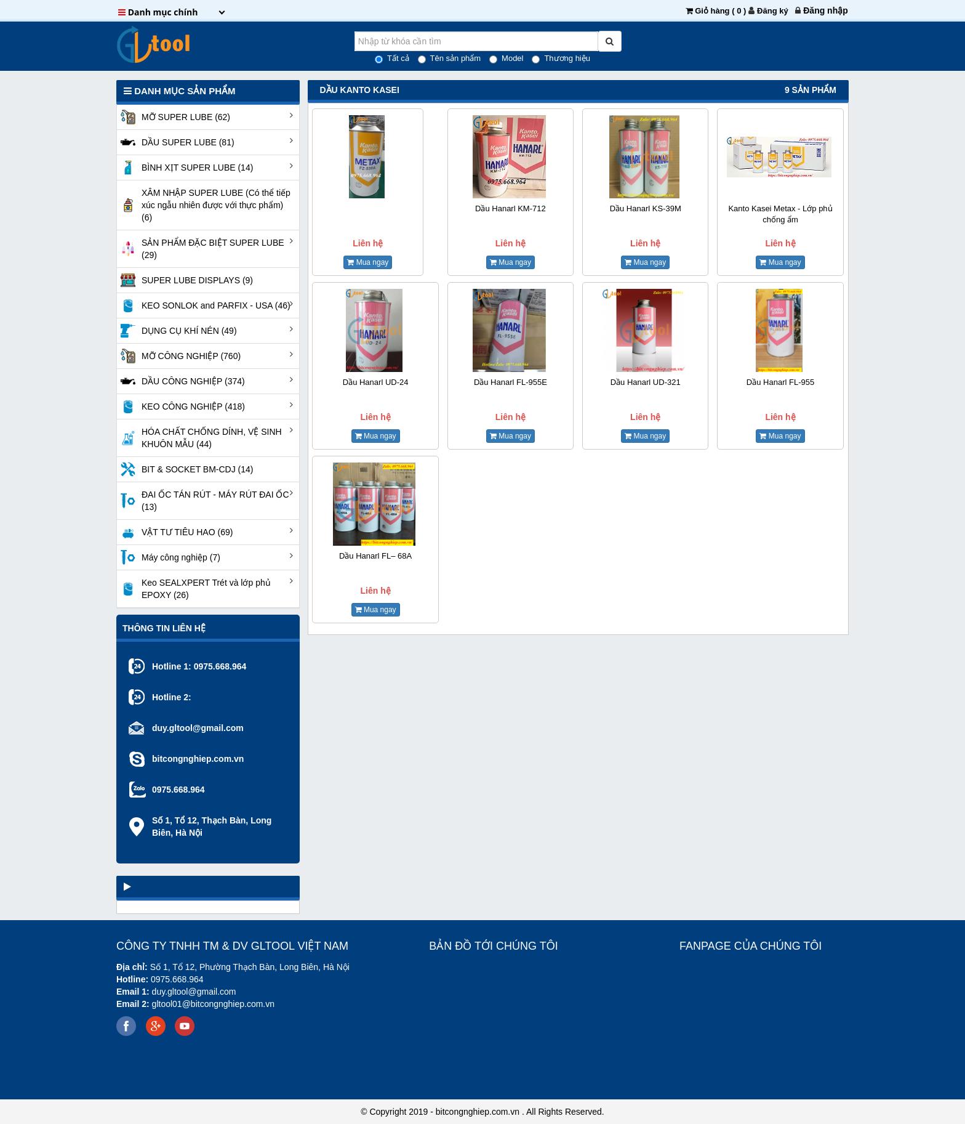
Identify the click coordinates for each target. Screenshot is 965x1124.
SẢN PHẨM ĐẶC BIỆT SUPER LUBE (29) (200, 248)
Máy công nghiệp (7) (168, 557)
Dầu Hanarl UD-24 (376, 382)
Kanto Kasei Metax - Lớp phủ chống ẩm (780, 214)
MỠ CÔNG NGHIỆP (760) (179, 356)
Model (506, 58)
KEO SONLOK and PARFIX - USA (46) (203, 305)
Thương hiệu (561, 58)
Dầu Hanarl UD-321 (646, 382)
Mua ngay (367, 262)
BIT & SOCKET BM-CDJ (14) (185, 469)
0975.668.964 (220, 666)
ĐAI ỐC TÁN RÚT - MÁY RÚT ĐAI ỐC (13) (203, 500)
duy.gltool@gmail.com (198, 728)
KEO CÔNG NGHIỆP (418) (181, 406)
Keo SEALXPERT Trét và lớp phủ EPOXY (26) (194, 588)
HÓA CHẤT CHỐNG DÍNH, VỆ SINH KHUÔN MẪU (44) (199, 437)
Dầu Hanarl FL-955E (510, 382)
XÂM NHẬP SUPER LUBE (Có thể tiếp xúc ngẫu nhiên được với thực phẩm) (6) (203, 205)
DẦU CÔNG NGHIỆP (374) (181, 381)
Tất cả (392, 58)
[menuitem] (825, 10)
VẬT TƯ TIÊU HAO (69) (175, 532)
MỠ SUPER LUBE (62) (173, 117)
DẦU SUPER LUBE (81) (175, 142)
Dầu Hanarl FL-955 (780, 382)
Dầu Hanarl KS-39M (645, 208)
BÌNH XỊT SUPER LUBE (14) (185, 167)
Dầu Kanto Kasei (359, 90)
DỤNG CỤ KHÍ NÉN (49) (177, 330)
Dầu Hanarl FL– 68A (375, 555)
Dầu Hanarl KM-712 (510, 208)
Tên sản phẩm (449, 58)
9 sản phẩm (810, 90)
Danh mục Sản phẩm (180, 91)
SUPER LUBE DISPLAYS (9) (185, 280)
